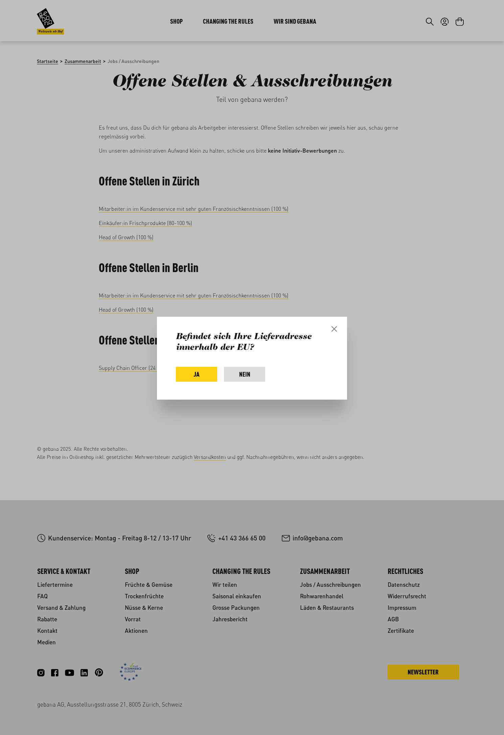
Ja (196, 374)
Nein (244, 374)
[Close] (334, 329)
